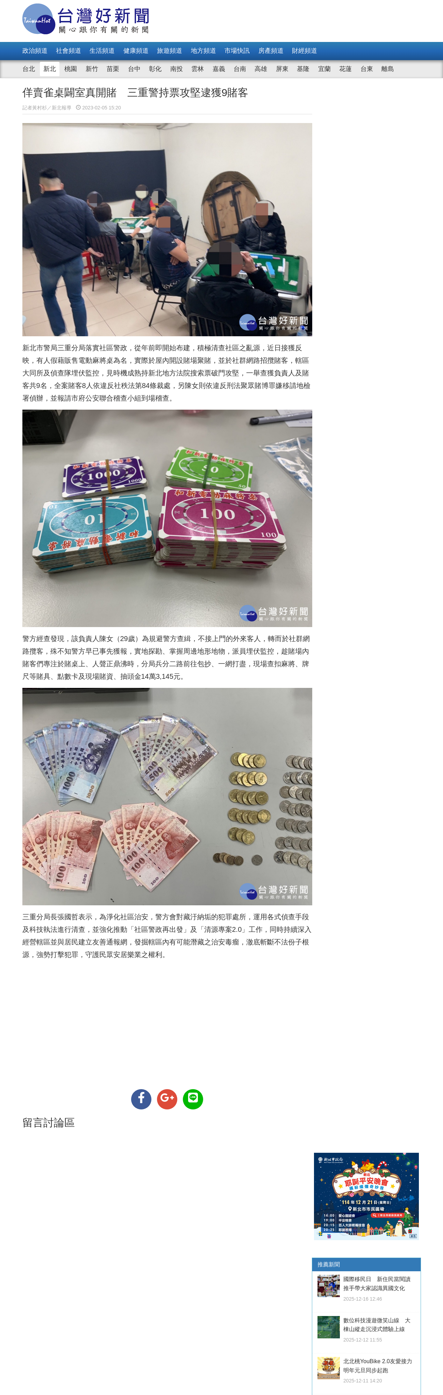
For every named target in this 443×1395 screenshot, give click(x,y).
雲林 (197, 68)
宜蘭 (324, 68)
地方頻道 (203, 50)
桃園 (70, 68)
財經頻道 (304, 50)
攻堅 (232, 371)
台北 (28, 68)
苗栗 (113, 68)
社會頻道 (68, 50)
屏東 (282, 68)
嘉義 (219, 68)
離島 (387, 68)
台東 (366, 68)
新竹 (92, 68)
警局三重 (57, 346)
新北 (49, 68)
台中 (134, 68)
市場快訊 (237, 50)
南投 (176, 68)
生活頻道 (102, 50)
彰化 (155, 68)
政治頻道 (35, 50)
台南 (240, 68)
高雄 (261, 68)
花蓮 (345, 68)
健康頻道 (136, 50)
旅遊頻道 (169, 50)
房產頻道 (271, 50)
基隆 (303, 68)
